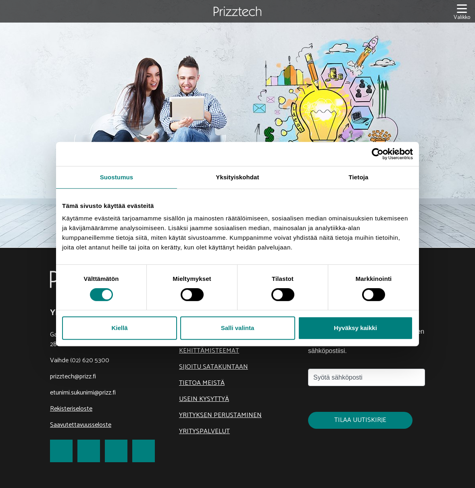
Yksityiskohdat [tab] (237, 177)
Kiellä (119, 327)
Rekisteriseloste (71, 408)
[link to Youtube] (143, 451)
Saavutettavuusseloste (80, 424)
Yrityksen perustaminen (220, 415)
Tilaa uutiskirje (360, 420)
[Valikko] (462, 11)
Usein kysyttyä (204, 399)
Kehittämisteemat (209, 350)
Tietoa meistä (202, 383)
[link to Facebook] (61, 451)
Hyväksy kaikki (355, 327)
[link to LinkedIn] (116, 451)
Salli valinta (237, 327)
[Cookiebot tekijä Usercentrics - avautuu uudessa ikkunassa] (377, 154)
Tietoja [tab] (359, 177)
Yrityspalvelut (204, 431)
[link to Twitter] (88, 451)
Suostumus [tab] (116, 177)
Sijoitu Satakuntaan (213, 366)
